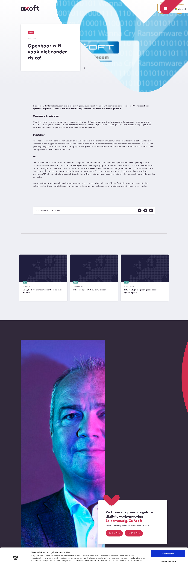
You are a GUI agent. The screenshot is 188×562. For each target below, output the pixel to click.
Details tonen (130, 557)
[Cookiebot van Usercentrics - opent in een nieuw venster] (15, 557)
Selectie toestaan (168, 548)
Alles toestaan (168, 540)
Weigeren (168, 556)
